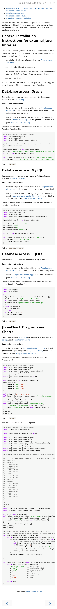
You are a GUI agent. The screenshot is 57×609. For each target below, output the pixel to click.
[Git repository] (53, 2)
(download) (38, 348)
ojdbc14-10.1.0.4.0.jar (20, 118)
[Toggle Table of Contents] (3, 2)
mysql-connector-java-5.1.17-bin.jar (26, 194)
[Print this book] (50, 2)
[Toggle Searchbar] (12, 2)
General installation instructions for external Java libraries (29, 8)
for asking (20, 98)
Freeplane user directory (20, 121)
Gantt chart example (23, 338)
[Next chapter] (50, 601)
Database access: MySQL (16, 13)
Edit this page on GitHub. (34, 589)
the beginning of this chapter (34, 346)
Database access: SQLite (16, 16)
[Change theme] (7, 2)
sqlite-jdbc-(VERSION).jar (24, 273)
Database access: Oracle (16, 11)
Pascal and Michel (17, 176)
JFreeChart (23, 335)
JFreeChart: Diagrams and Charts (19, 18)
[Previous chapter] (7, 601)
